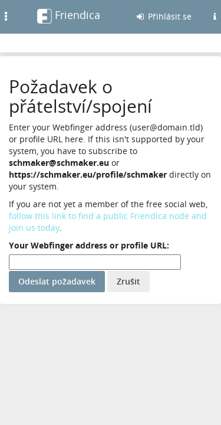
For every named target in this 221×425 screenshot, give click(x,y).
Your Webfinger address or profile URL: (89, 245)
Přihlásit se (163, 16)
